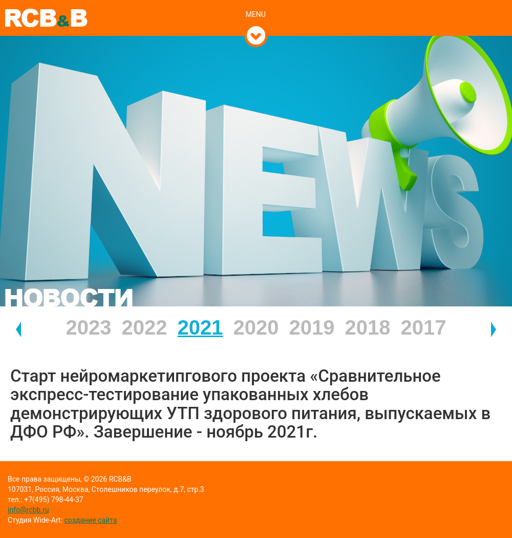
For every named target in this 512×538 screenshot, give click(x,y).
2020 (256, 327)
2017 (423, 327)
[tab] (256, 3)
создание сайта (91, 520)
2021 (200, 327)
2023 (89, 327)
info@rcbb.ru (28, 510)
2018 (368, 327)
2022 (144, 327)
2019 (312, 327)
